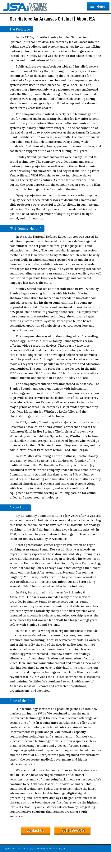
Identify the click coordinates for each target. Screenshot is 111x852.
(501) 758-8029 (72, 830)
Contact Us (35, 830)
